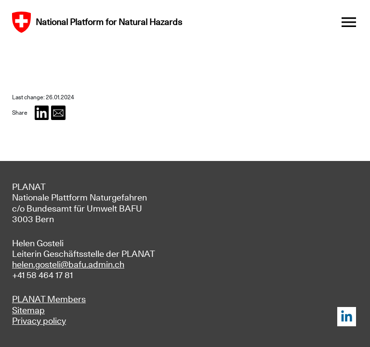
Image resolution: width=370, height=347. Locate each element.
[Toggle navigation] (349, 22)
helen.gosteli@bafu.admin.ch (68, 264)
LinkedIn (347, 316)
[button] (42, 113)
